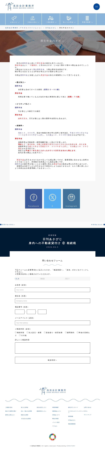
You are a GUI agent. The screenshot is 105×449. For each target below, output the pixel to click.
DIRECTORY (71, 445)
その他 (23, 335)
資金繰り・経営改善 (53, 332)
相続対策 (19, 332)
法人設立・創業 (34, 332)
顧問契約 (69, 332)
